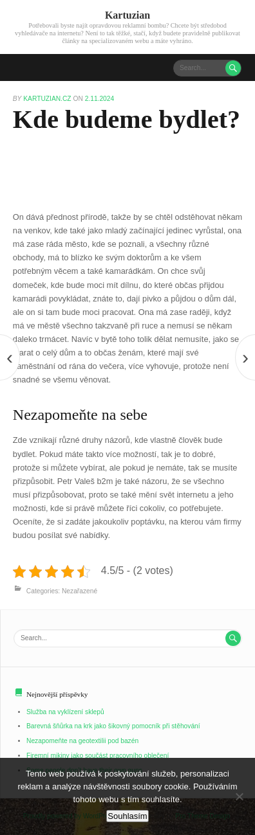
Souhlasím (127, 816)
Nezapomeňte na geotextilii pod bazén (82, 740)
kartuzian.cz (48, 98)
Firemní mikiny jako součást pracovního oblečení (97, 755)
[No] (238, 796)
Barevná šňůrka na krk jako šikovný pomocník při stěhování (113, 726)
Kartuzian (127, 15)
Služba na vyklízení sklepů (65, 711)
